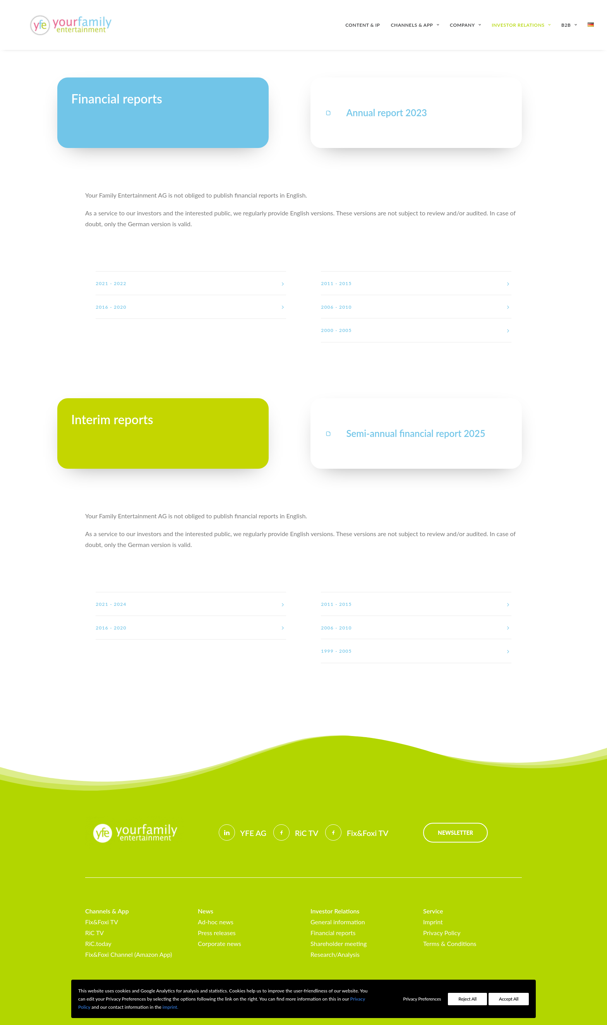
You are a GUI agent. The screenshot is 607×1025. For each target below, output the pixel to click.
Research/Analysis (335, 954)
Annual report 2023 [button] (386, 112)
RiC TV (94, 932)
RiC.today (98, 943)
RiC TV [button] (307, 833)
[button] (328, 113)
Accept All (508, 999)
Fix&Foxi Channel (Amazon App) (128, 954)
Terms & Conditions (450, 943)
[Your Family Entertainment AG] (59, 25)
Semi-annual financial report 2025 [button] (415, 433)
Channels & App (415, 25)
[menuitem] (365, 25)
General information (337, 921)
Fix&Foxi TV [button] (367, 833)
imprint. (170, 1007)
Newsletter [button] (455, 832)
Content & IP (362, 25)
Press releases (217, 932)
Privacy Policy (442, 932)
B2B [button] (569, 25)
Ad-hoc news (215, 921)
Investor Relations (521, 25)
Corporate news (219, 943)
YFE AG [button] (253, 833)
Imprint (433, 921)
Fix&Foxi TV (101, 921)
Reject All (467, 999)
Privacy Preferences (422, 999)
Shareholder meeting (338, 943)
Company (465, 25)
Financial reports (332, 932)
